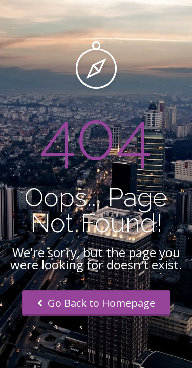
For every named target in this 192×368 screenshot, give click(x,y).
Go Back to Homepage (96, 303)
